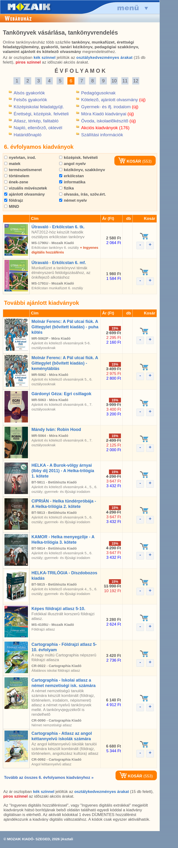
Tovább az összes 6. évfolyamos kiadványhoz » (48, 777)
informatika (72, 182)
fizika (66, 188)
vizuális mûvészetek (25, 188)
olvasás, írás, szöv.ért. (82, 194)
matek (12, 163)
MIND (11, 206)
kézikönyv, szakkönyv (82, 170)
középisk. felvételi (78, 157)
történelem (16, 176)
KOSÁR (129, 161)
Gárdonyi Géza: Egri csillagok (61, 393)
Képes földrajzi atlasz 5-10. (58, 608)
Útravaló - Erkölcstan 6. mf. (58, 262)
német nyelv (73, 200)
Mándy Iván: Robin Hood (56, 429)
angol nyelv (72, 163)
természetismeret (23, 170)
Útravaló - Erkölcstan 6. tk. (58, 227)
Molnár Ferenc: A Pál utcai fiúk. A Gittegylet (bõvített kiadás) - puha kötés (64, 327)
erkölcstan (71, 176)
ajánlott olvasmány (24, 194)
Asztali (67, 839)
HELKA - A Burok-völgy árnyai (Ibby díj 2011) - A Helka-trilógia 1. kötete (62, 470)
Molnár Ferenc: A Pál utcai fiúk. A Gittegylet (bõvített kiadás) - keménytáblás (64, 363)
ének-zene (16, 182)
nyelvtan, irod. (20, 157)
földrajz (13, 200)
